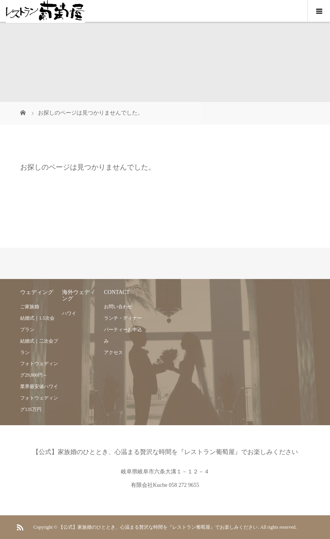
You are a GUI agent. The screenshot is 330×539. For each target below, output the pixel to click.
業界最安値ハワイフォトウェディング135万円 (39, 398)
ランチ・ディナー (123, 318)
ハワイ (69, 313)
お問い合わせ (118, 306)
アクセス (113, 352)
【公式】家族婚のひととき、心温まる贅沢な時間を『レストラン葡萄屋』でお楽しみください (165, 452)
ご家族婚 (29, 306)
